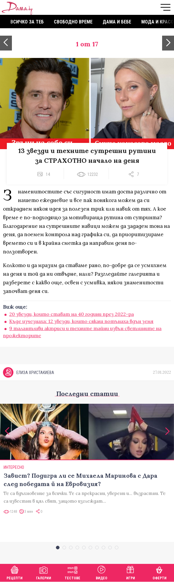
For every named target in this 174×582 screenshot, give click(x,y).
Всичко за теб (27, 22)
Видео (101, 572)
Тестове (72, 572)
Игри (130, 572)
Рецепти (15, 572)
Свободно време (73, 22)
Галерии (43, 572)
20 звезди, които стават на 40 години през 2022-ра (71, 314)
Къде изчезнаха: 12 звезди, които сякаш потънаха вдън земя (81, 321)
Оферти (160, 572)
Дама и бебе (117, 22)
